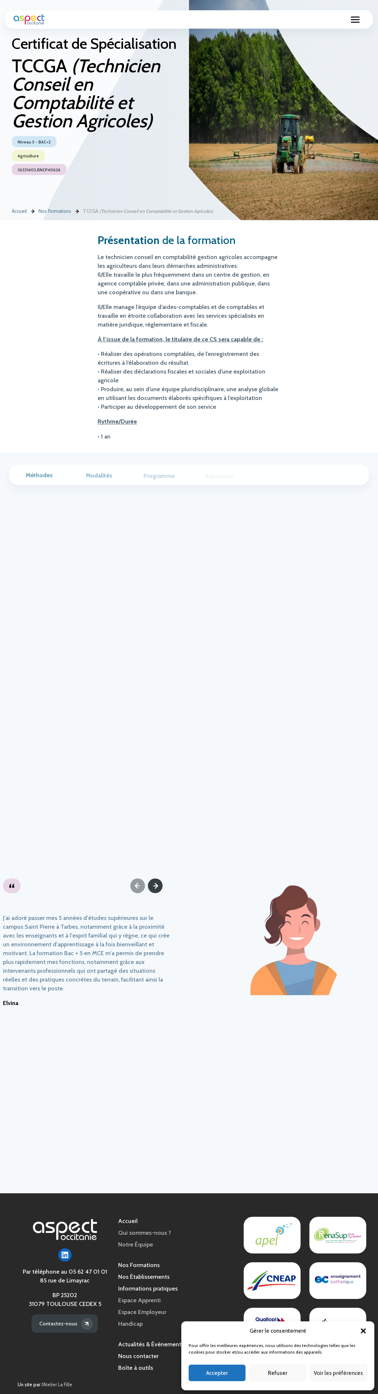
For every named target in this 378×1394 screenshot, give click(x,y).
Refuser (277, 1373)
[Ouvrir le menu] (354, 21)
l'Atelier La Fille (56, 1384)
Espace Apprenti (139, 1300)
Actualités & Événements (151, 1344)
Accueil (19, 211)
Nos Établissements (144, 1276)
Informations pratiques (148, 1288)
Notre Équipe (135, 1244)
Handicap (130, 1323)
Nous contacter (138, 1356)
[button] (363, 1331)
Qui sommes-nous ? (144, 1232)
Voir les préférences (338, 1373)
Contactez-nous (57, 1323)
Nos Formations (55, 211)
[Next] (155, 885)
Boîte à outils (135, 1367)
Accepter (217, 1373)
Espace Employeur (142, 1312)
